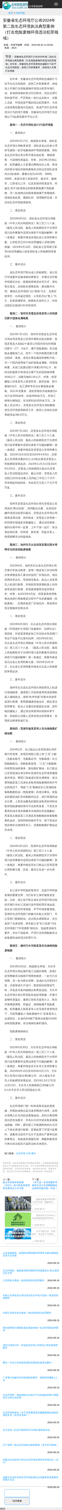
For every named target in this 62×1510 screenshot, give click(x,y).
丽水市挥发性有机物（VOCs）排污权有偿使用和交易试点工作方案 (16, 1185)
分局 (28, 1153)
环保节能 (20, 13)
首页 (10, 13)
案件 (33, 1153)
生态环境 (20, 1153)
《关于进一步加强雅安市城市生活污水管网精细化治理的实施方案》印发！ (44, 1185)
